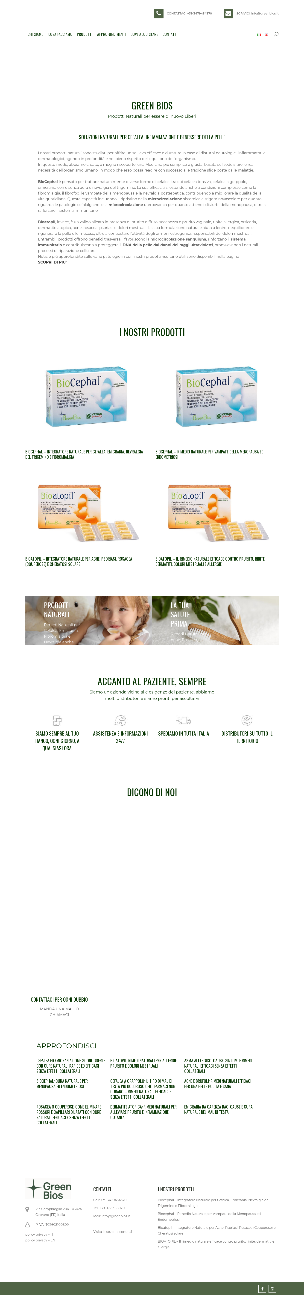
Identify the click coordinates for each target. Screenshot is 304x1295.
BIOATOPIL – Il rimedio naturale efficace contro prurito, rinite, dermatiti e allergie (216, 1244)
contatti (125, 1232)
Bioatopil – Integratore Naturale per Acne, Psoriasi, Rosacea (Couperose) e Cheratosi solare (78, 561)
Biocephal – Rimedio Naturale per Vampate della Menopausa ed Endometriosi (209, 454)
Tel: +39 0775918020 (109, 1208)
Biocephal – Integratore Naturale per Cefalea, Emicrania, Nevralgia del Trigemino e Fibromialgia (84, 454)
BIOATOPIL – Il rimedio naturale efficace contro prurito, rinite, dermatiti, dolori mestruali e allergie (210, 561)
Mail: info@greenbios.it (111, 1216)
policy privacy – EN (40, 1240)
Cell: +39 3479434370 (109, 1200)
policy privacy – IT (39, 1234)
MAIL (70, 1009)
